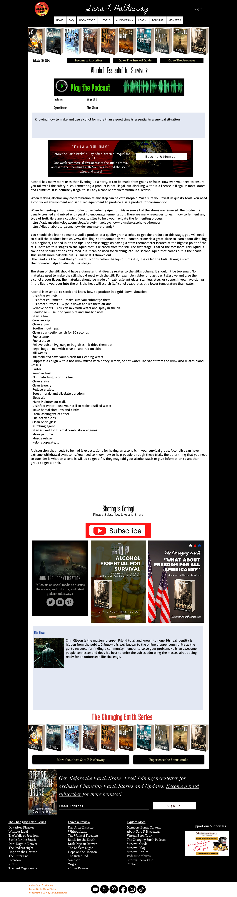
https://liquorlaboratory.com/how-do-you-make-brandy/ (72, 226)
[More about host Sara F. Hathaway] (80, 759)
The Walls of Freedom (24, 835)
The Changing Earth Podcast (146, 839)
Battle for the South (22, 839)
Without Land (18, 831)
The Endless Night (21, 848)
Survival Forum (137, 852)
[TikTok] (141, 889)
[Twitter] (50, 602)
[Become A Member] (161, 156)
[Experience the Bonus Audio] (168, 759)
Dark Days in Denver (23, 843)
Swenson (15, 860)
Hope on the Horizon (23, 852)
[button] (105, 20)
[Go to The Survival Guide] (135, 60)
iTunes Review (78, 868)
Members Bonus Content (144, 827)
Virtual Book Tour (139, 835)
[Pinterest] (69, 602)
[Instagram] (132, 889)
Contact (132, 864)
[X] (104, 889)
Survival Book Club (140, 860)
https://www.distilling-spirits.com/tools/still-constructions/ (106, 239)
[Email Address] (104, 805)
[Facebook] (123, 889)
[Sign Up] (174, 805)
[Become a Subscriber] (88, 60)
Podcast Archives (139, 856)
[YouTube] (60, 602)
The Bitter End (19, 856)
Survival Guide (137, 843)
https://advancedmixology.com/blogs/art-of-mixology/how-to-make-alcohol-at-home (94, 222)
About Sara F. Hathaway (144, 831)
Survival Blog (136, 848)
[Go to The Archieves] (181, 60)
